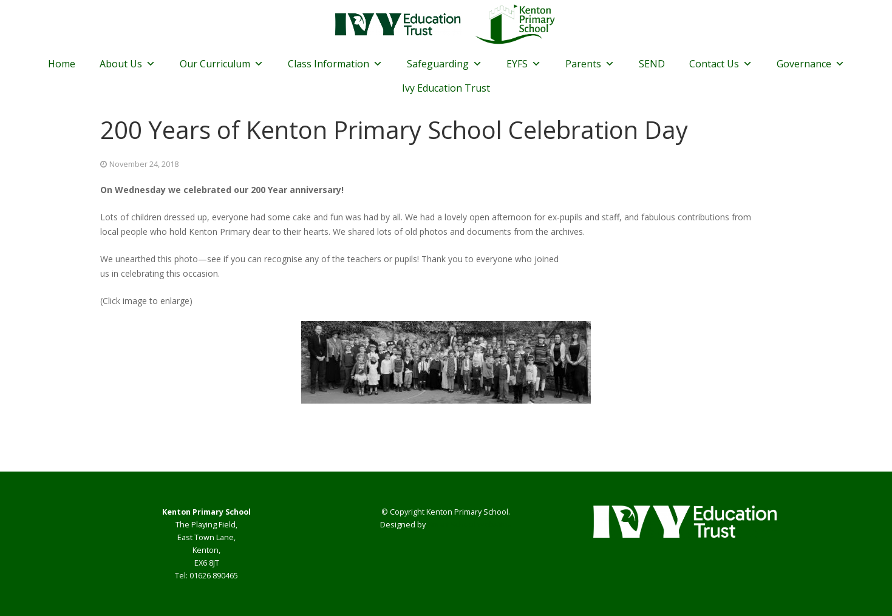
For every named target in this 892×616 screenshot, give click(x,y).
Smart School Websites (469, 525)
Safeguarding (444, 63)
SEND (652, 63)
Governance (811, 63)
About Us (127, 63)
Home (61, 63)
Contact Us (720, 63)
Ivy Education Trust (446, 88)
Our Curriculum (222, 63)
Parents (590, 63)
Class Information (335, 63)
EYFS (523, 63)
